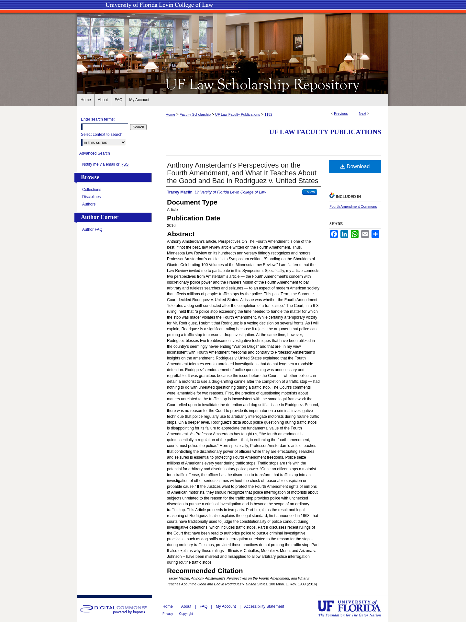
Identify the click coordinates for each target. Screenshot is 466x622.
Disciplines (91, 196)
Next (362, 113)
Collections (91, 189)
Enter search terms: (98, 119)
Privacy (168, 614)
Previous (341, 113)
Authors (88, 204)
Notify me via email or (105, 164)
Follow (310, 192)
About (187, 606)
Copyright (186, 614)
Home (170, 114)
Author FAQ (92, 229)
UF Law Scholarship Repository (233, 83)
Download (355, 166)
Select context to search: (102, 134)
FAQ (204, 606)
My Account (226, 606)
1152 (268, 114)
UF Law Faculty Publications (237, 114)
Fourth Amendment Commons (353, 206)
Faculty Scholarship (195, 114)
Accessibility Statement (264, 606)
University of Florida (354, 608)
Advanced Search (94, 153)
